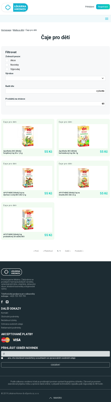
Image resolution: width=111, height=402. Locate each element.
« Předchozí (48, 251)
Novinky (12, 64)
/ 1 (59, 251)
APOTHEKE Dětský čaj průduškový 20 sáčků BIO (13, 235)
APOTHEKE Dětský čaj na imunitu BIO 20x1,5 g (69, 194)
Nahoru (55, 398)
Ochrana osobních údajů (12, 324)
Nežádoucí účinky (9, 320)
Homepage (6, 30)
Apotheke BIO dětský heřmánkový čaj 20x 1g (68, 152)
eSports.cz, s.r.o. (32, 393)
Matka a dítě (18, 30)
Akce (10, 60)
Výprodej (12, 69)
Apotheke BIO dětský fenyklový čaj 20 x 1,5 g (12, 152)
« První (36, 251)
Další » (68, 251)
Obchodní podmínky (10, 316)
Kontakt (4, 313)
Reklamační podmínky (11, 328)
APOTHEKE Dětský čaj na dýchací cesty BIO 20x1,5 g (14, 194)
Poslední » (79, 251)
